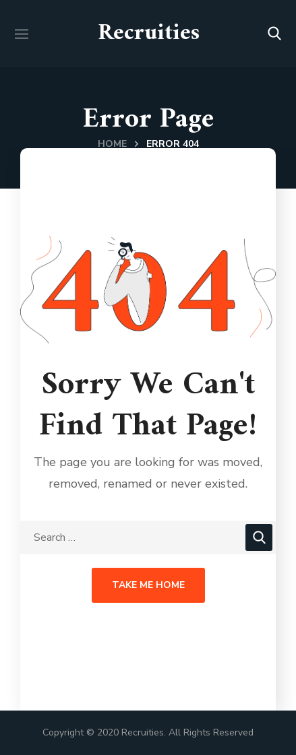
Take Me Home (148, 585)
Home (112, 143)
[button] (274, 33)
